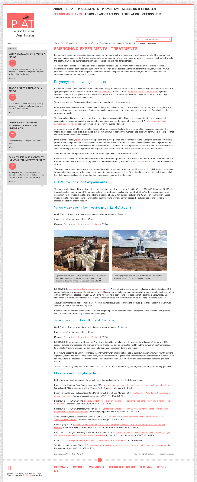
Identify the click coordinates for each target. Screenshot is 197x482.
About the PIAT (67, 10)
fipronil (78, 136)
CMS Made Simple (28, 471)
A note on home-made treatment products (158, 450)
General (12, 44)
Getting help (154, 15)
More (11, 74)
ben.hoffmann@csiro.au (89, 220)
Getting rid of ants (70, 15)
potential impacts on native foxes (143, 87)
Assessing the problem (142, 10)
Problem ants (91, 10)
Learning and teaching (104, 15)
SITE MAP (146, 463)
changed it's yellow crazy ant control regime (88, 285)
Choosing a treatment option (111, 39)
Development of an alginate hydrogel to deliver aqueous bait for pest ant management (128, 441)
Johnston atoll (143, 157)
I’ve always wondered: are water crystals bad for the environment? (95, 436)
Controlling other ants (74, 450)
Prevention (113, 10)
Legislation (133, 15)
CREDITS (78, 463)
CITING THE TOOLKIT (122, 463)
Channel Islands (104, 87)
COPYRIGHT (96, 463)
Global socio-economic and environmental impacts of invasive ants (23, 121)
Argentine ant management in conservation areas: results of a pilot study (136, 381)
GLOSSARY (61, 463)
